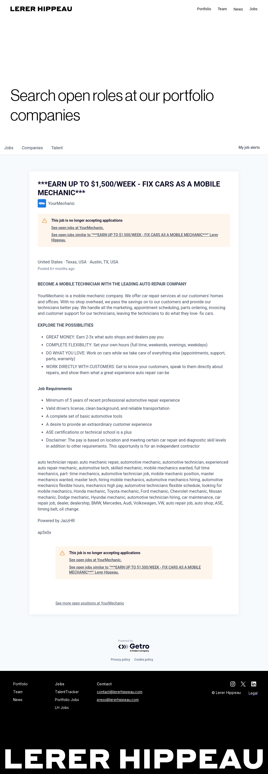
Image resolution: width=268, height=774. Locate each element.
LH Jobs (62, 708)
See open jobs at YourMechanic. (77, 228)
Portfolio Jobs (67, 700)
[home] (41, 9)
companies (32, 147)
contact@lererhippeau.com (119, 692)
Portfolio (204, 9)
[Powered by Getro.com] (134, 646)
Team (222, 9)
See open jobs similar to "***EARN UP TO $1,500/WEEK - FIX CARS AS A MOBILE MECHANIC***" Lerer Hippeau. (134, 237)
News (238, 9)
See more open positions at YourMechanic (89, 603)
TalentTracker (67, 692)
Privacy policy (120, 659)
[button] (253, 9)
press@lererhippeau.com (118, 700)
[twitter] (244, 684)
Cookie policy (143, 659)
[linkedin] (255, 684)
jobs (8, 147)
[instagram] (234, 684)
